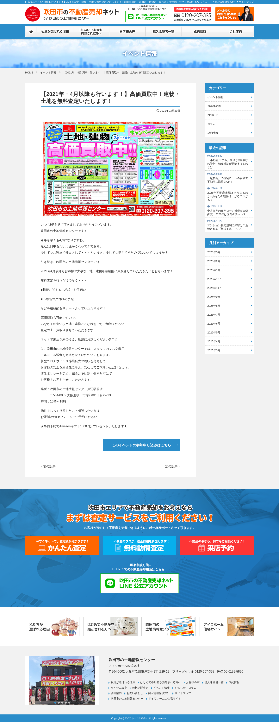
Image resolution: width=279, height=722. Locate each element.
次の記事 (171, 466)
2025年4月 (213, 341)
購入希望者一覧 (214, 682)
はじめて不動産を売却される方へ (160, 682)
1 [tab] (55, 703)
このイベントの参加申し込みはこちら (141, 445)
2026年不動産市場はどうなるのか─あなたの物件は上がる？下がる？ (227, 194)
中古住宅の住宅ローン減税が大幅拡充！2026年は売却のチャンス (227, 210)
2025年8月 (213, 305)
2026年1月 (213, 270)
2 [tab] (59, 703)
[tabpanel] (62, 680)
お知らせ (212, 115)
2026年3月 (213, 252)
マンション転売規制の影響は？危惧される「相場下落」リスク (227, 225)
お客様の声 (214, 106)
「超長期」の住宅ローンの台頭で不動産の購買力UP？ (227, 178)
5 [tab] (69, 703)
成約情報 (212, 132)
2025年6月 (213, 323)
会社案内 (116, 693)
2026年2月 (213, 261)
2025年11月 (214, 287)
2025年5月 (213, 332)
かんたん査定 (119, 687)
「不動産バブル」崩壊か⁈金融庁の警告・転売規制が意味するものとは (227, 162)
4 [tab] (66, 703)
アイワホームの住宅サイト (164, 698)
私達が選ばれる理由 (123, 682)
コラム (211, 123)
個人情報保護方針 (224, 1)
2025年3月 (213, 350)
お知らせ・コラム (185, 687)
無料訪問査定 (140, 687)
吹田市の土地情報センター (127, 698)
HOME (29, 72)
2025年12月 (214, 279)
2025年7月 (213, 314)
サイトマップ (246, 1)
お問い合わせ (135, 693)
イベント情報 (48, 72)
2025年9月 (213, 296)
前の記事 (49, 466)
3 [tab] (62, 703)
